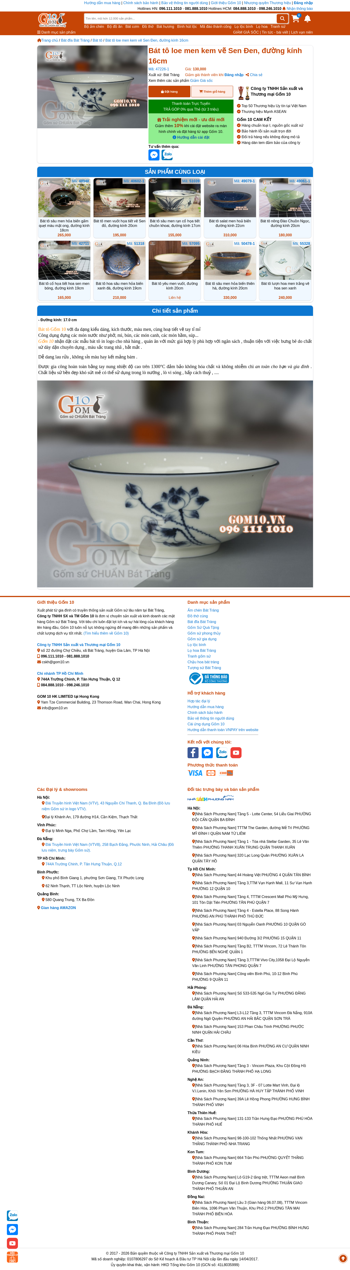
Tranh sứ (277, 27)
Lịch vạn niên (302, 32)
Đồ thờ (148, 27)
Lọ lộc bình (243, 27)
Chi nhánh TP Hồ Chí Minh (60, 673)
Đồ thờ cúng (198, 616)
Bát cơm (132, 27)
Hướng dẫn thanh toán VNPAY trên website (223, 730)
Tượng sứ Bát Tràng (204, 668)
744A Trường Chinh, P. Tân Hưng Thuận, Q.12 (84, 864)
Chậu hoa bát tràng (203, 662)
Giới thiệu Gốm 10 (226, 3)
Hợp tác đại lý (199, 701)
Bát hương (165, 27)
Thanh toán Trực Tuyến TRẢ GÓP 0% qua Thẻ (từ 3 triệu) (191, 106)
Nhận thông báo (297, 9)
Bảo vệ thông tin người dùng (184, 3)
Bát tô (97, 40)
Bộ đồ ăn (114, 27)
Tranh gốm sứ (199, 656)
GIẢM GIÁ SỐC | (247, 32)
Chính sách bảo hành (140, 3)
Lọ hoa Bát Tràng (202, 650)
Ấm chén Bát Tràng (203, 610)
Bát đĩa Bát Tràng (75, 40)
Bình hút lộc (187, 27)
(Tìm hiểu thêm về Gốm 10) (106, 633)
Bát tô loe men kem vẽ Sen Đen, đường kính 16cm (146, 40)
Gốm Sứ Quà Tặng (203, 627)
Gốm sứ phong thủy (204, 633)
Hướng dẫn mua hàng (102, 3)
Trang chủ (47, 40)
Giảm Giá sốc (201, 81)
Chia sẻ (254, 75)
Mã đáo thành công (215, 27)
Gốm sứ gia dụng (202, 639)
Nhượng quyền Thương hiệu (267, 3)
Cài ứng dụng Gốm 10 (206, 724)
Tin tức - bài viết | (276, 32)
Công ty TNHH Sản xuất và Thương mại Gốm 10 (78, 645)
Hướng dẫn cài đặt (191, 137)
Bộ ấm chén (94, 27)
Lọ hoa (261, 27)
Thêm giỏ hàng (212, 91)
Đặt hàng (169, 91)
